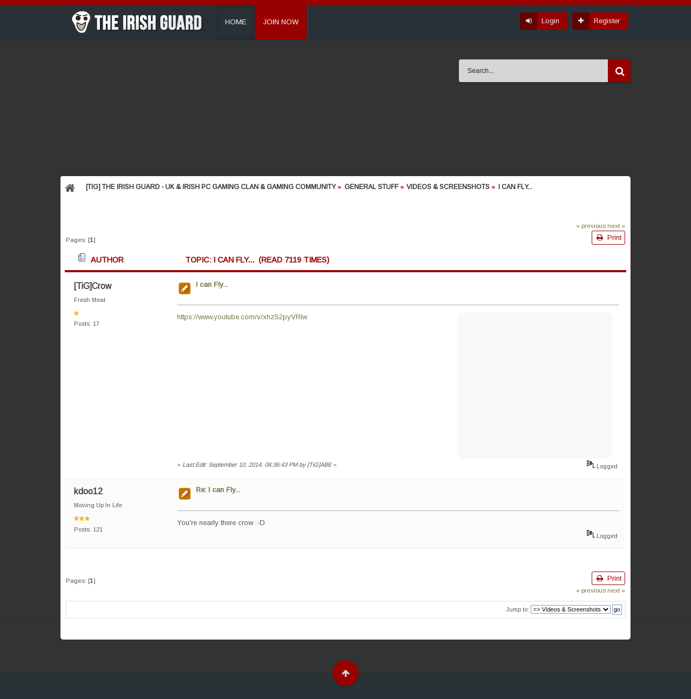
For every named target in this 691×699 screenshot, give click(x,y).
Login (550, 21)
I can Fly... (212, 284)
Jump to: (517, 609)
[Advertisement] (535, 384)
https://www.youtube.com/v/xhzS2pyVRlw (242, 317)
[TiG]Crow (92, 286)
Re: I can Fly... (218, 490)
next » (616, 225)
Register (607, 21)
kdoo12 (88, 491)
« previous (591, 225)
